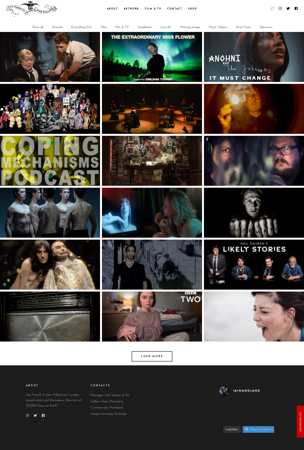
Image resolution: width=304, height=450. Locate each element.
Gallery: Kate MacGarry (107, 401)
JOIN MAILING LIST (300, 421)
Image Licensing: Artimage (109, 414)
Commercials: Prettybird (107, 407)
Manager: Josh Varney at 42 (110, 395)
